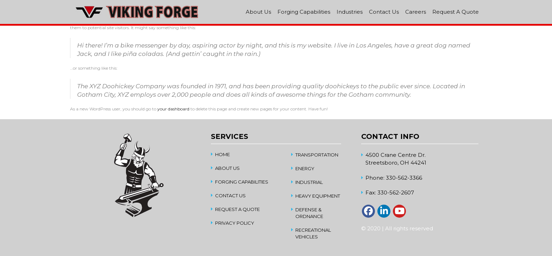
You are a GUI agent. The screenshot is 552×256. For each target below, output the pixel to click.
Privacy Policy (234, 223)
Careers (415, 11)
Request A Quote (455, 11)
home (222, 154)
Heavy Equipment (317, 196)
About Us (258, 11)
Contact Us (384, 11)
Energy (304, 168)
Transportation (316, 155)
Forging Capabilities (303, 11)
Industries (350, 11)
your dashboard (173, 108)
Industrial (309, 182)
